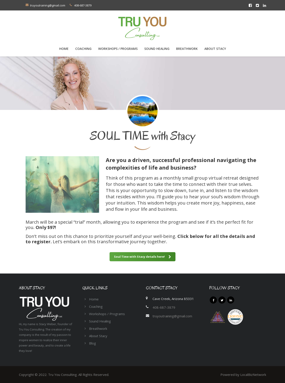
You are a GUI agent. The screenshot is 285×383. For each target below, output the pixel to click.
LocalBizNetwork (253, 374)
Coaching (96, 306)
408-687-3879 (164, 307)
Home (64, 49)
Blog (92, 343)
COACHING (83, 49)
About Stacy (215, 49)
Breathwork (187, 49)
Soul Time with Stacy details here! (142, 257)
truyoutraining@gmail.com (47, 5)
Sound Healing (156, 49)
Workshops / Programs (118, 49)
